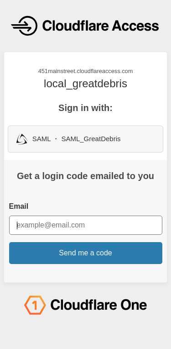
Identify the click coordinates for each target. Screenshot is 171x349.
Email (19, 206)
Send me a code (85, 253)
